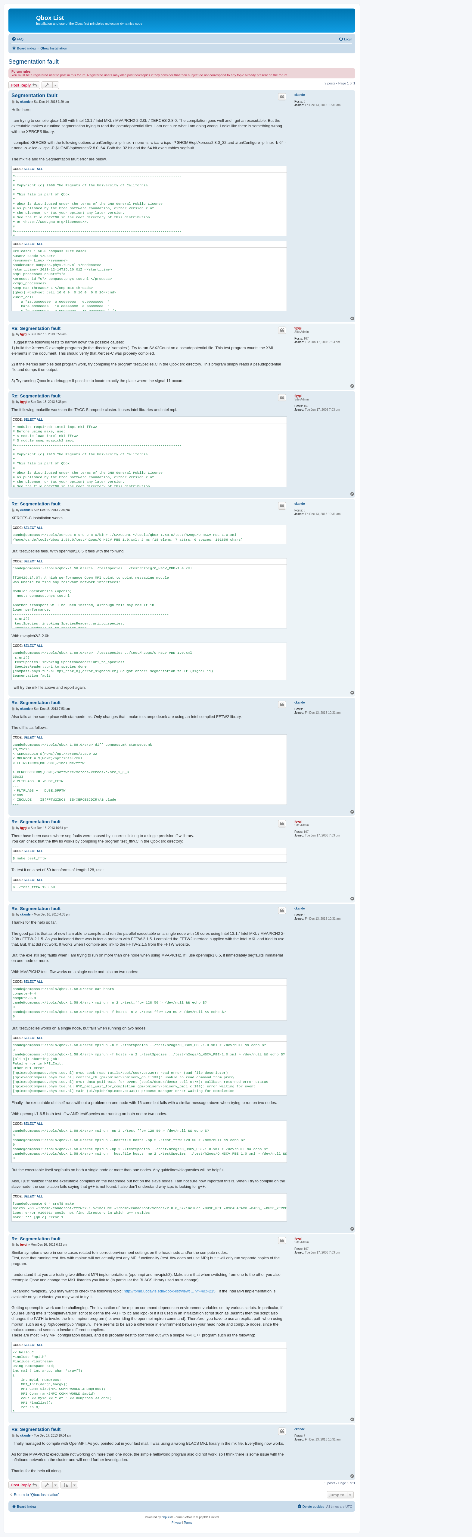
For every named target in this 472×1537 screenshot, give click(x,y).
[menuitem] (17, 39)
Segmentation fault (33, 61)
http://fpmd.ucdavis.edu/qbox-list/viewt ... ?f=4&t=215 (170, 1291)
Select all (33, 169)
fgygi (298, 328)
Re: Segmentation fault (36, 328)
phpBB (166, 1517)
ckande (299, 94)
